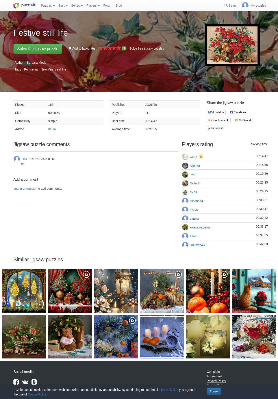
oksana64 (196, 201)
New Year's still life (53, 69)
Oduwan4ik (197, 245)
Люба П (195, 183)
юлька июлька (200, 227)
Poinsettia (30, 69)
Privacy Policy (216, 381)
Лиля (193, 192)
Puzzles (48, 5)
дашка (194, 218)
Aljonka (195, 165)
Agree (214, 391)
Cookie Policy (37, 394)
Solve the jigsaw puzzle (37, 48)
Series (77, 5)
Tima (193, 236)
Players (93, 5)
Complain (213, 371)
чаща (52, 129)
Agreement (214, 376)
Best (63, 5)
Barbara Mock (36, 62)
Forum (107, 5)
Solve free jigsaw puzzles (146, 48)
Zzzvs (194, 210)
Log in (17, 188)
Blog (119, 5)
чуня (193, 174)
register (31, 188)
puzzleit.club (169, 390)
